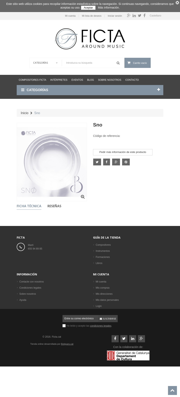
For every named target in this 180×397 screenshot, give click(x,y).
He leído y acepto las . (89, 350)
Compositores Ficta (32, 78)
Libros (99, 262)
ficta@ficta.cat (35, 256)
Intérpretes (58, 78)
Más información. (109, 7)
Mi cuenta (69, 14)
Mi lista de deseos (90, 14)
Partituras (101, 268)
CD (97, 274)
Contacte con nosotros (31, 302)
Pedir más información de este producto (122, 150)
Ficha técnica (29, 205)
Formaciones (103, 256)
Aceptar (88, 7)
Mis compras (103, 308)
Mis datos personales (107, 320)
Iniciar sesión (114, 14)
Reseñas (54, 205)
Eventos (77, 78)
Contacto (132, 78)
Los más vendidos (105, 286)
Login (99, 326)
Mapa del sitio (26, 326)
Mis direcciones (104, 314)
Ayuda (22, 320)
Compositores (103, 243)
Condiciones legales (30, 308)
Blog (90, 78)
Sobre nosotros (109, 78)
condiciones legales (100, 350)
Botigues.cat (67, 369)
